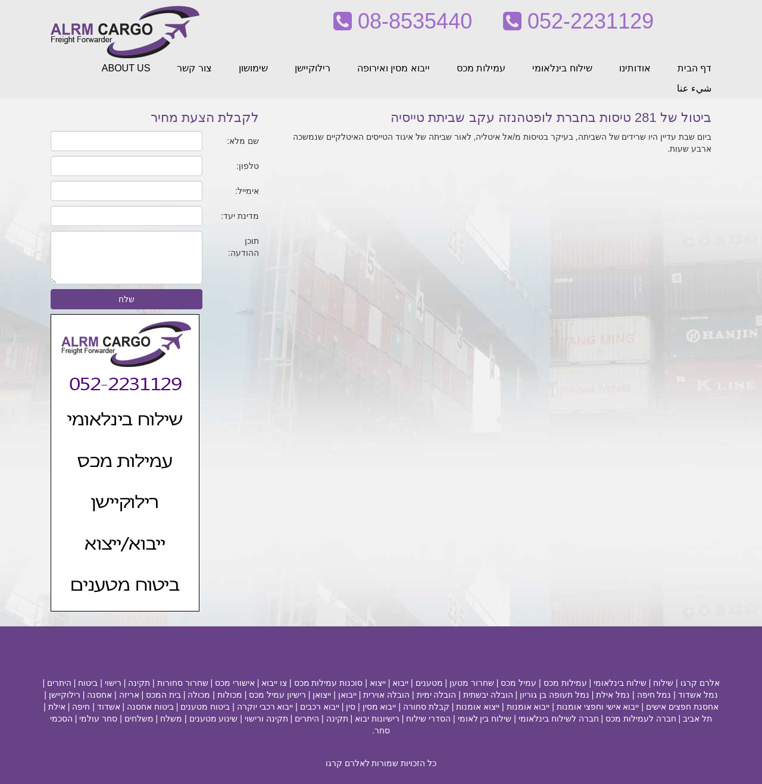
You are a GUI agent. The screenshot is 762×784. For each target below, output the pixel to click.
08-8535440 (402, 21)
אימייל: (247, 191)
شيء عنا (694, 88)
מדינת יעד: (240, 216)
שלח (126, 299)
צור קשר (194, 68)
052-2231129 (578, 21)
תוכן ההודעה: (243, 247)
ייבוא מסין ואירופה (393, 68)
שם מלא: (243, 141)
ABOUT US (126, 68)
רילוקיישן (312, 68)
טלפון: (247, 166)
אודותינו (635, 68)
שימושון (253, 68)
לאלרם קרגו (348, 763)
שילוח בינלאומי (562, 68)
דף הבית (694, 68)
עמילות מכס (481, 68)
